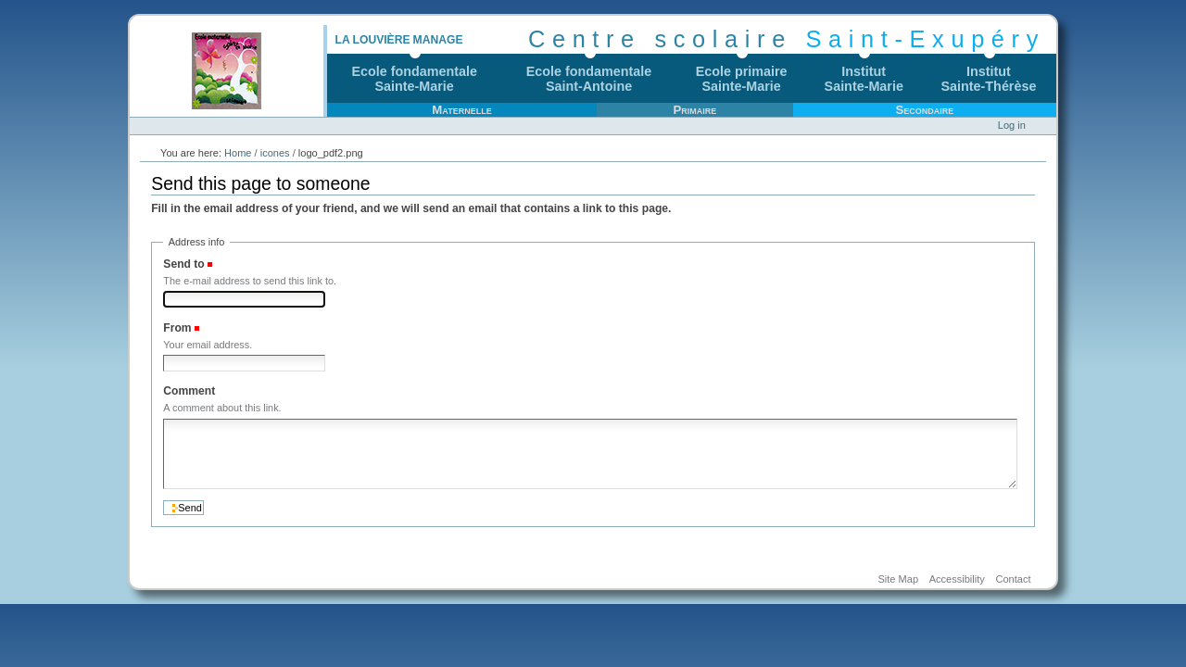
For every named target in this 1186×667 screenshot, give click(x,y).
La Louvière (372, 39)
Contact (1012, 579)
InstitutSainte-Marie (864, 79)
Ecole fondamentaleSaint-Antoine (589, 79)
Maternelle (461, 110)
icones (275, 152)
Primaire (694, 110)
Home (237, 152)
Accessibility (957, 579)
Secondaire (924, 110)
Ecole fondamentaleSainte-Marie (414, 79)
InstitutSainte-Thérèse (989, 79)
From (177, 327)
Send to (183, 264)
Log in (1012, 125)
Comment (189, 390)
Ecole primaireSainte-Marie (742, 79)
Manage (438, 39)
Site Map (897, 579)
